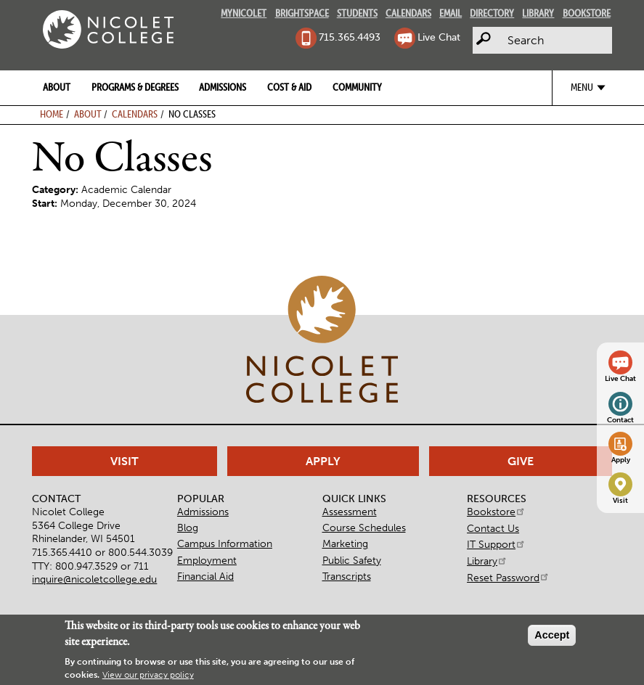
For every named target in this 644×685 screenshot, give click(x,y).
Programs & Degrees (135, 87)
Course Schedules (364, 527)
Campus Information (224, 543)
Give (521, 461)
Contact (620, 420)
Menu (582, 87)
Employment (207, 560)
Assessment (349, 511)
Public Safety (351, 560)
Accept (551, 635)
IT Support (496, 544)
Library (538, 13)
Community (357, 87)
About (56, 87)
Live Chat (438, 37)
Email (450, 13)
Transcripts (346, 576)
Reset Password (508, 577)
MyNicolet (243, 13)
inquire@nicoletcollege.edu (94, 579)
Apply (620, 460)
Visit (620, 500)
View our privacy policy (148, 675)
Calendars (408, 13)
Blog (187, 527)
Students (357, 13)
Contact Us (493, 528)
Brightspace (302, 13)
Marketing (345, 543)
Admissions (222, 87)
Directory (492, 13)
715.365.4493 (349, 37)
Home (51, 113)
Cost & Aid (289, 87)
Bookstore (587, 13)
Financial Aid (205, 576)
